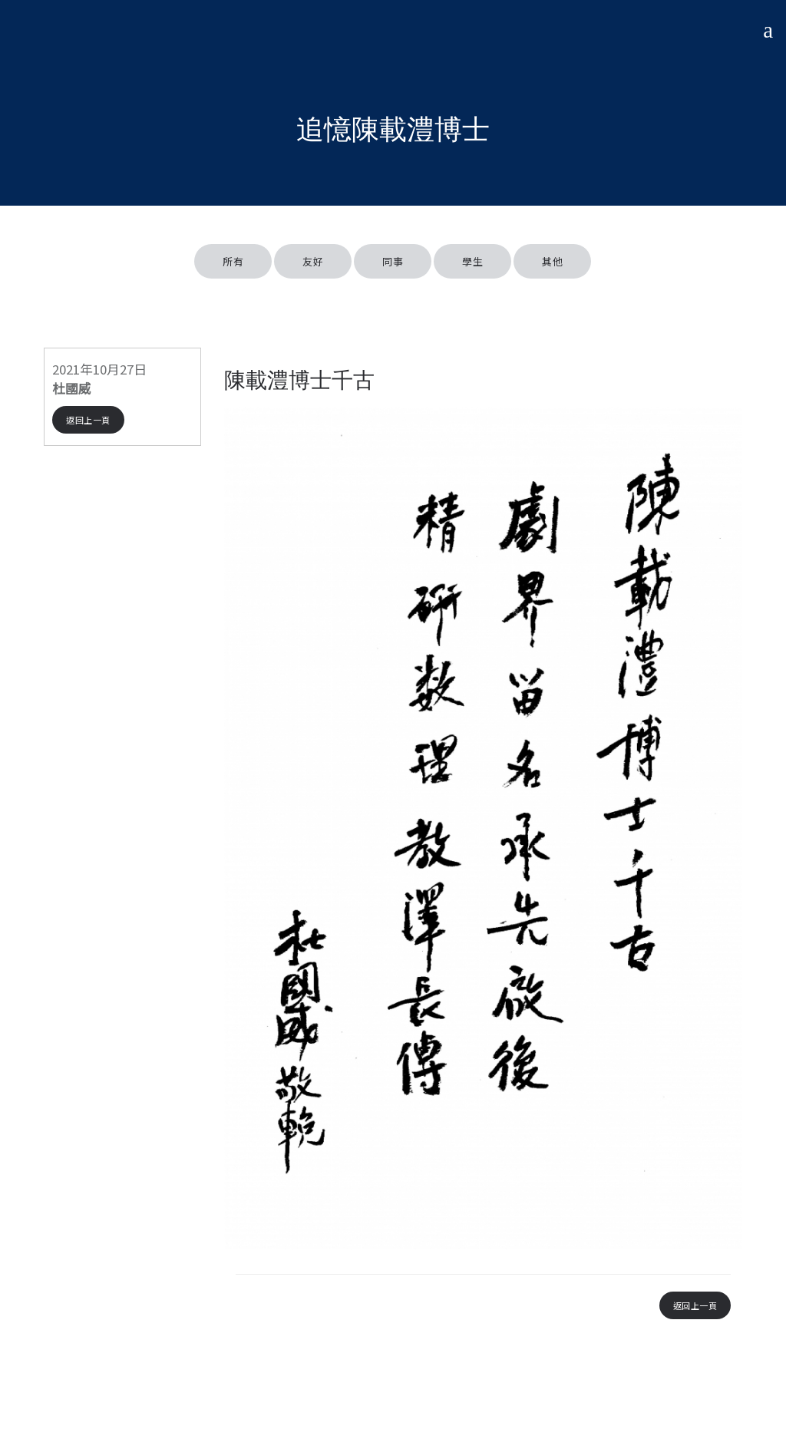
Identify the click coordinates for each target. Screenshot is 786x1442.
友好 (312, 261)
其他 (552, 261)
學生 (472, 261)
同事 (392, 261)
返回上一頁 (88, 420)
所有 (233, 261)
